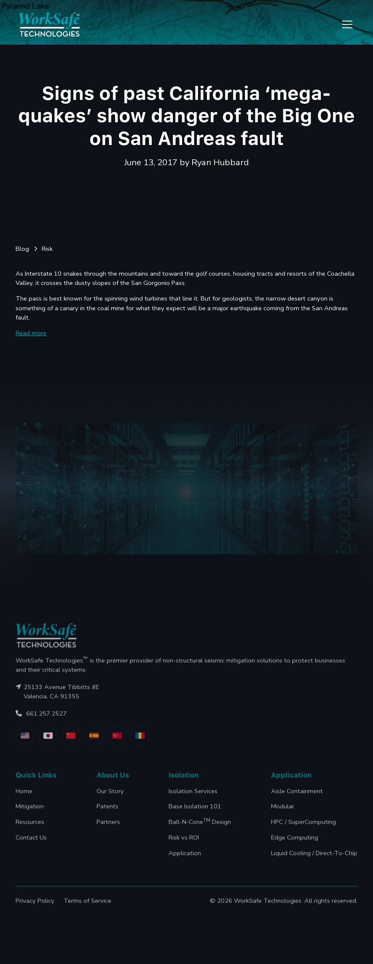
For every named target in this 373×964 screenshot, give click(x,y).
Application (185, 861)
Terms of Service (87, 908)
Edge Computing (294, 845)
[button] (345, 24)
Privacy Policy (35, 908)
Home (24, 799)
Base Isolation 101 (195, 814)
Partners (108, 830)
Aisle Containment (297, 799)
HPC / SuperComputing (303, 830)
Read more (31, 333)
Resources (30, 830)
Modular (282, 814)
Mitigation (30, 814)
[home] (49, 24)
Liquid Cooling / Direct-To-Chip (314, 861)
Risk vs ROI (184, 845)
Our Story (110, 799)
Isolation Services (193, 799)
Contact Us (31, 845)
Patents (107, 814)
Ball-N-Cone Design (200, 829)
